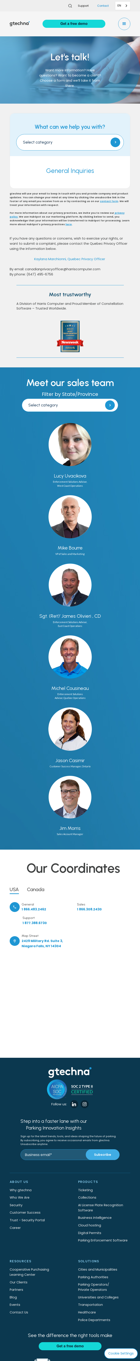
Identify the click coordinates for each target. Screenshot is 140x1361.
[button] (124, 24)
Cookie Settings (121, 1353)
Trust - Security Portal (27, 1220)
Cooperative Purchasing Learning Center (29, 1272)
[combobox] (122, 5)
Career (15, 1228)
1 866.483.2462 (34, 909)
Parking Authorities (93, 1277)
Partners (16, 1289)
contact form (109, 201)
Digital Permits (89, 1233)
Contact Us (19, 1312)
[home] (20, 23)
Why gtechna (21, 1190)
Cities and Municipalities (97, 1269)
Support (83, 6)
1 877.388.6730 (35, 923)
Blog (13, 1297)
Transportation (90, 1304)
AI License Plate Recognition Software (100, 1208)
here (68, 224)
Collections (87, 1197)
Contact (103, 6)
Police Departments (94, 1320)
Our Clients (18, 1282)
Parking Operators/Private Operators (93, 1287)
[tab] (14, 889)
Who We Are (19, 1197)
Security (16, 1205)
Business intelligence (95, 1217)
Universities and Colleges (98, 1297)
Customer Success (25, 1212)
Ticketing (85, 1190)
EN (119, 5)
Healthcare (87, 1312)
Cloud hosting (89, 1225)
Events (15, 1304)
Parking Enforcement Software (103, 1240)
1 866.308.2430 (89, 909)
